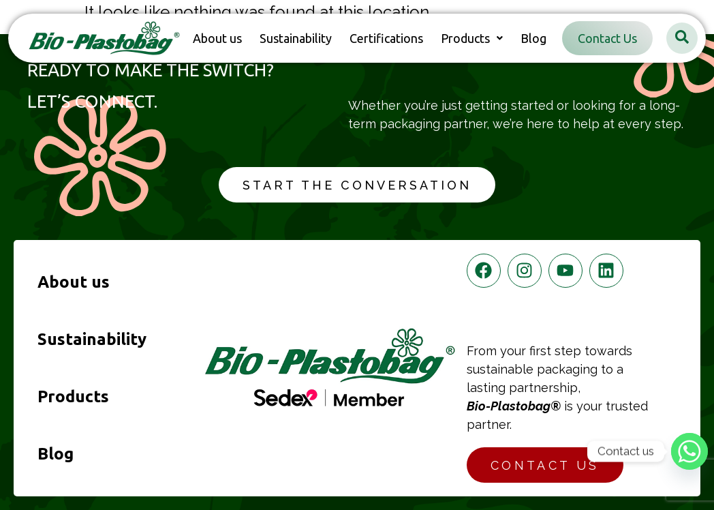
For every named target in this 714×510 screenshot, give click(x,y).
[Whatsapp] (689, 451)
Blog (533, 38)
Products (472, 38)
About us (217, 38)
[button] (472, 38)
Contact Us (607, 38)
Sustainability (296, 38)
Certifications (386, 38)
